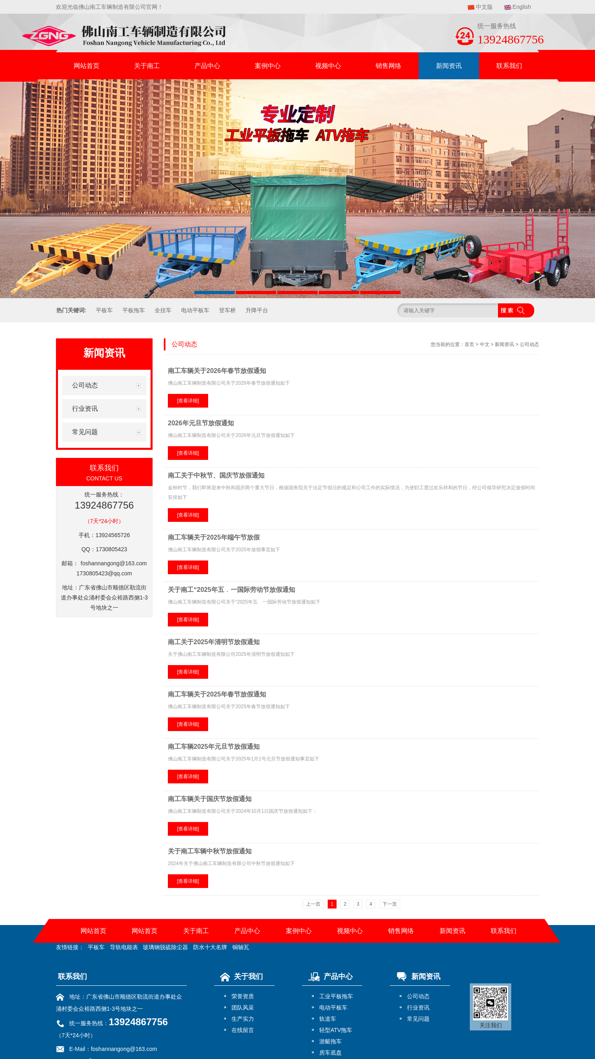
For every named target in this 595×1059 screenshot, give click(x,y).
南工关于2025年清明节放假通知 (214, 642)
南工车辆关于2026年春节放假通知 (217, 370)
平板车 (104, 310)
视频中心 (328, 65)
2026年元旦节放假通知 (201, 423)
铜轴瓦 (240, 947)
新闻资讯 (449, 65)
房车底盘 (330, 1052)
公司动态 (529, 344)
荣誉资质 (242, 996)
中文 (485, 344)
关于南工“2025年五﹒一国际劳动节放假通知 (231, 589)
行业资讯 (418, 1007)
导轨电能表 (124, 947)
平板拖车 (133, 310)
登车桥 (227, 310)
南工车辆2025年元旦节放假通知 (214, 746)
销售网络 (388, 65)
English (521, 7)
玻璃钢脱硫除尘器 (165, 947)
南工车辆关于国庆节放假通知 (210, 798)
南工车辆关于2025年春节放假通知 (217, 694)
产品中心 (207, 65)
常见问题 (418, 1019)
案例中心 (268, 65)
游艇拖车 (330, 1041)
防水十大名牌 (210, 947)
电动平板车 (195, 310)
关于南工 (147, 65)
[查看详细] (188, 401)
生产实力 (242, 1019)
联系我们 (509, 65)
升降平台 (257, 310)
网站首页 (86, 65)
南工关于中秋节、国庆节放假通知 (216, 475)
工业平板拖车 (336, 996)
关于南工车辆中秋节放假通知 (210, 851)
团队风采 (242, 1007)
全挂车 (163, 310)
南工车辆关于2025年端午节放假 (214, 537)
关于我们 (239, 976)
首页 (469, 344)
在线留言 (242, 1030)
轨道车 (327, 1019)
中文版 (484, 7)
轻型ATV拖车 (335, 1030)
